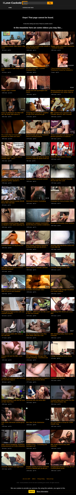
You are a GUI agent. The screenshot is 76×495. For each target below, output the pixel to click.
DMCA (33, 479)
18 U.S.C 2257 (26, 479)
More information (42, 491)
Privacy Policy (41, 479)
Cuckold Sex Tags (28, 7)
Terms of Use (50, 479)
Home (10, 7)
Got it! (31, 491)
